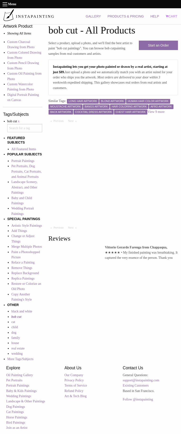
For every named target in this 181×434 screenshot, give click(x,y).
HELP (154, 16)
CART (171, 16)
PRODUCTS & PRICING (125, 16)
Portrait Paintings (22, 161)
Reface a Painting (23, 262)
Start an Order (158, 45)
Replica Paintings (22, 278)
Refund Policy (74, 391)
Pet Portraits (14, 380)
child (14, 327)
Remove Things (21, 268)
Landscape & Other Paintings (25, 401)
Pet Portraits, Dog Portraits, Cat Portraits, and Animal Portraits (26, 171)
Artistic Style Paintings (26, 225)
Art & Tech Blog (76, 396)
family (15, 338)
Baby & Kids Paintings (21, 391)
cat (13, 322)
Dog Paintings (15, 406)
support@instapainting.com (141, 380)
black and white (21, 311)
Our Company (74, 375)
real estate (18, 348)
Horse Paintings (16, 417)
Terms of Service (76, 385)
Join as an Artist (16, 428)
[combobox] (24, 128)
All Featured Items (23, 149)
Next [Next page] (73, 121)
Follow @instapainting (138, 399)
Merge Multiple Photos (26, 246)
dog (13, 332)
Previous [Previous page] (59, 121)
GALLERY (93, 16)
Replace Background (25, 273)
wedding (17, 353)
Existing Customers (136, 385)
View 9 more (156, 112)
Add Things (19, 231)
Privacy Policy (74, 380)
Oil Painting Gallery (19, 375)
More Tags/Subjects (20, 359)
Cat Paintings (15, 412)
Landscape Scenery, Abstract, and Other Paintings (24, 187)
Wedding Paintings (18, 396)
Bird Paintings (15, 422)
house (15, 343)
